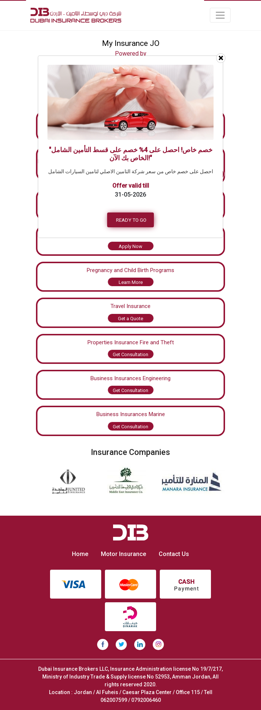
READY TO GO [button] (131, 220)
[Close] (220, 58)
